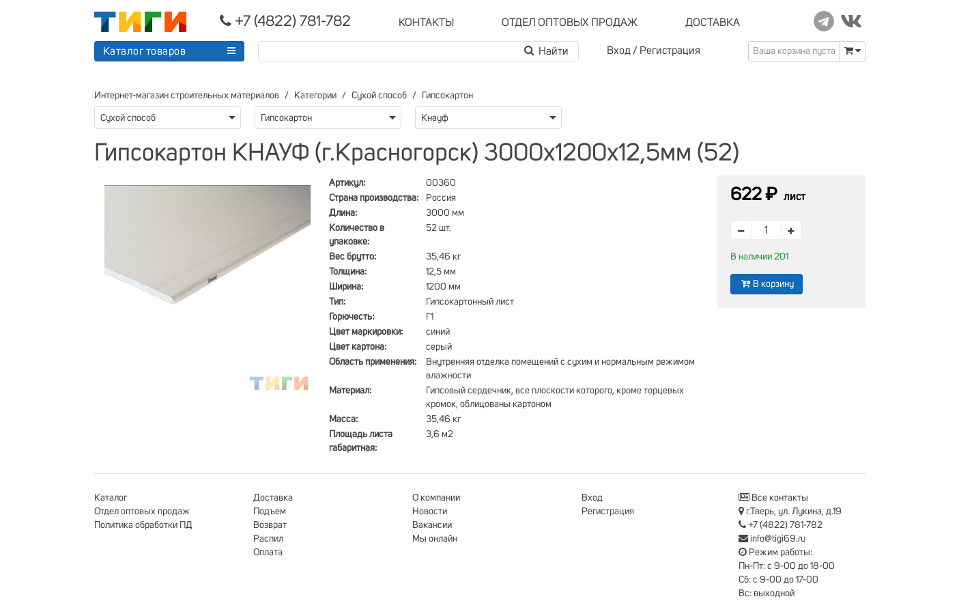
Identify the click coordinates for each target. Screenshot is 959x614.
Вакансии (432, 525)
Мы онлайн (434, 539)
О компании (436, 498)
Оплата (268, 552)
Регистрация (670, 50)
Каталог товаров (144, 51)
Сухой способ (379, 95)
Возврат (270, 525)
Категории (315, 95)
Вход (619, 50)
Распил (268, 539)
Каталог (110, 498)
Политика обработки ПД (143, 525)
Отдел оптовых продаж (142, 511)
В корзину (766, 284)
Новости (429, 511)
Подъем (269, 511)
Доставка (273, 498)
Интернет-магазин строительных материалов (186, 95)
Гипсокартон (447, 95)
